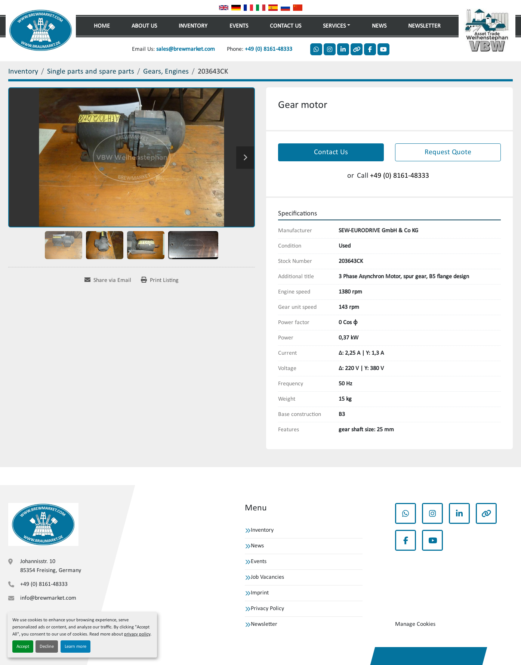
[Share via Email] (108, 280)
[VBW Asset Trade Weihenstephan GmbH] (43, 524)
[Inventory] (23, 71)
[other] (357, 49)
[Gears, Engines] (166, 71)
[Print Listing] (160, 280)
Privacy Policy (267, 609)
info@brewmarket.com (48, 598)
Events (238, 26)
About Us (144, 26)
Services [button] (334, 26)
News (379, 26)
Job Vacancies (267, 577)
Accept (22, 646)
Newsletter (424, 26)
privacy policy (137, 634)
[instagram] (330, 49)
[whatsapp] (316, 49)
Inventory (193, 26)
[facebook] (370, 49)
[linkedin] (343, 49)
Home (102, 26)
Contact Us (285, 26)
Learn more (75, 646)
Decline (47, 646)
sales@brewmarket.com (185, 49)
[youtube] (383, 49)
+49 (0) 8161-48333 (268, 49)
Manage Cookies (415, 624)
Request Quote (448, 152)
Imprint (260, 593)
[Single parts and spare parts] (90, 71)
